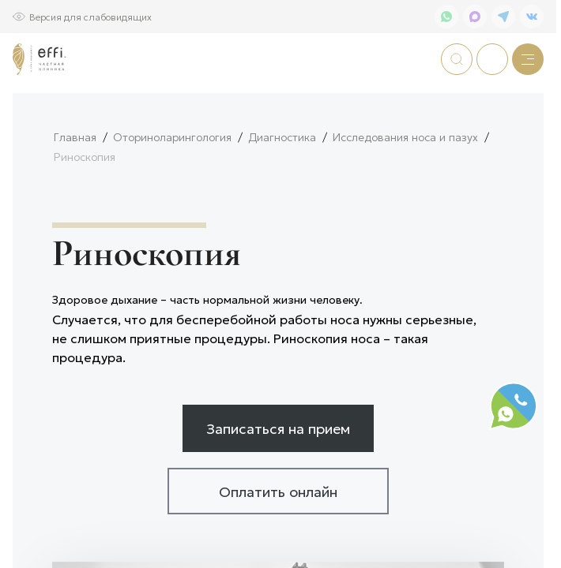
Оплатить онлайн (278, 543)
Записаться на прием (278, 480)
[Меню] (528, 59)
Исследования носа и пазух (405, 189)
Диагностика (282, 189)
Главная (75, 189)
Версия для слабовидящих (90, 16)
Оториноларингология (172, 189)
